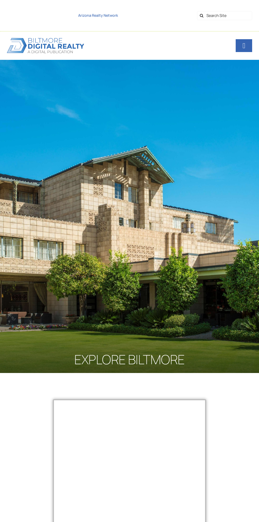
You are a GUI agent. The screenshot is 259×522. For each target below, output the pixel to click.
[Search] (201, 15)
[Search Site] (224, 15)
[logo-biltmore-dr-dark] (45, 39)
